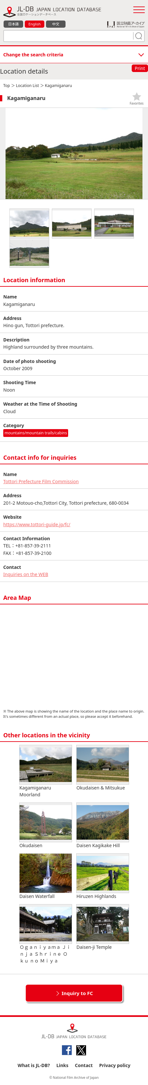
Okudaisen (46, 825)
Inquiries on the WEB (25, 574)
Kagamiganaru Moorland (46, 771)
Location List (27, 85)
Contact (84, 1065)
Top (6, 85)
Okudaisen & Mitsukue (103, 768)
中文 (55, 24)
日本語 (13, 24)
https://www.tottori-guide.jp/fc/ (36, 524)
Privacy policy (114, 1065)
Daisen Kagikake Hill (103, 825)
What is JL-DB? (34, 1065)
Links (62, 1065)
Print (140, 68)
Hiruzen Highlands (103, 876)
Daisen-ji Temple (103, 927)
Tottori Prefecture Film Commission (41, 481)
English (34, 24)
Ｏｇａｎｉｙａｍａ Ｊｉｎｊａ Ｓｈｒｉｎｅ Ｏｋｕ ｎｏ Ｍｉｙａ (46, 934)
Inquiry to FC (77, 993)
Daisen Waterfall (46, 876)
